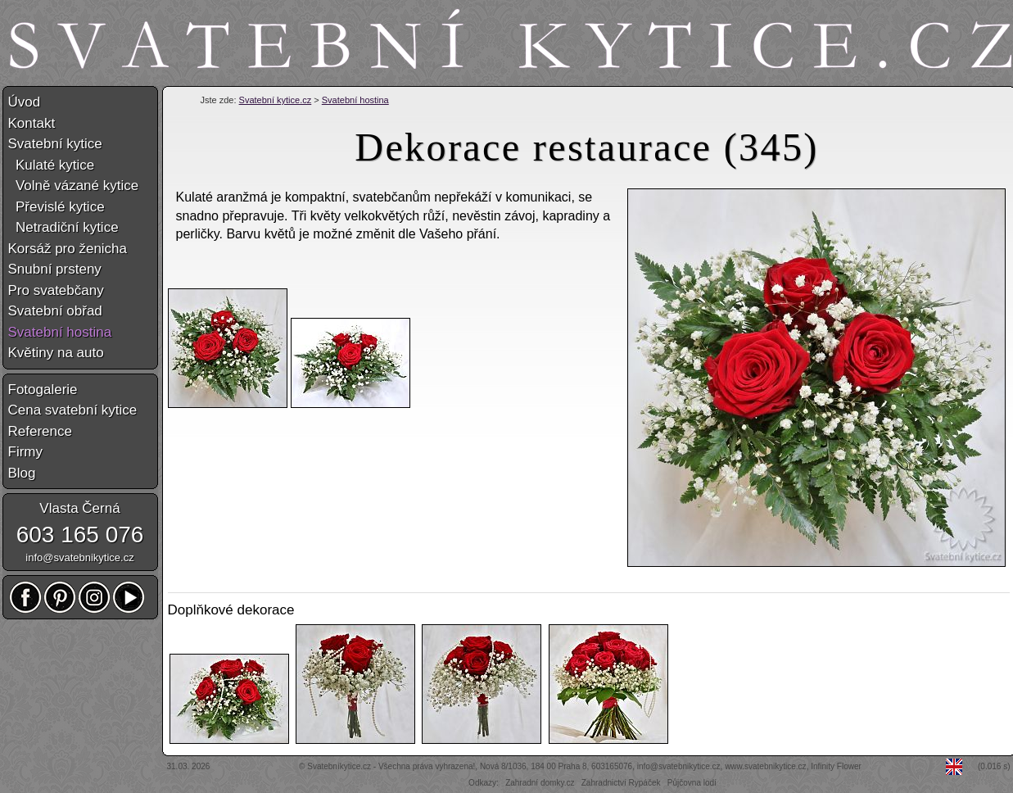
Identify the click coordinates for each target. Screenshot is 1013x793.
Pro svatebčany (56, 290)
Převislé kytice (56, 207)
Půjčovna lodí (692, 782)
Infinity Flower (836, 766)
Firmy (25, 452)
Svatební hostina (355, 100)
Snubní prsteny (55, 269)
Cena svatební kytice (73, 410)
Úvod (24, 102)
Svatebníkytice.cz (339, 766)
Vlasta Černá (79, 508)
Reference (40, 431)
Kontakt (32, 123)
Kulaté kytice (51, 165)
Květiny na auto (56, 352)
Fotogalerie (43, 389)
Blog (22, 473)
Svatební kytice (55, 144)
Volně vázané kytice (73, 185)
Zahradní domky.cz (539, 782)
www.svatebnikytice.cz (765, 766)
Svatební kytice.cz (275, 100)
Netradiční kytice (63, 227)
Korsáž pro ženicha (68, 248)
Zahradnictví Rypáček (621, 782)
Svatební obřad (55, 311)
